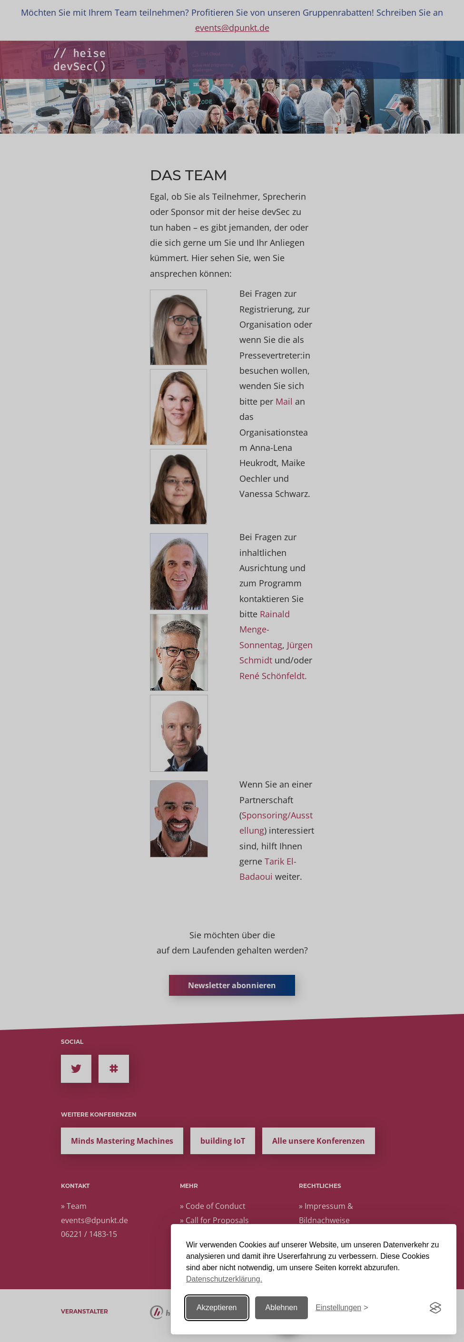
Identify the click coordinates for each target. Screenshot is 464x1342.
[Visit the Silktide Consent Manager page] (435, 1307)
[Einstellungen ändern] (342, 1308)
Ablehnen (282, 1307)
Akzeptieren (217, 1307)
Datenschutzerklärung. (224, 1279)
